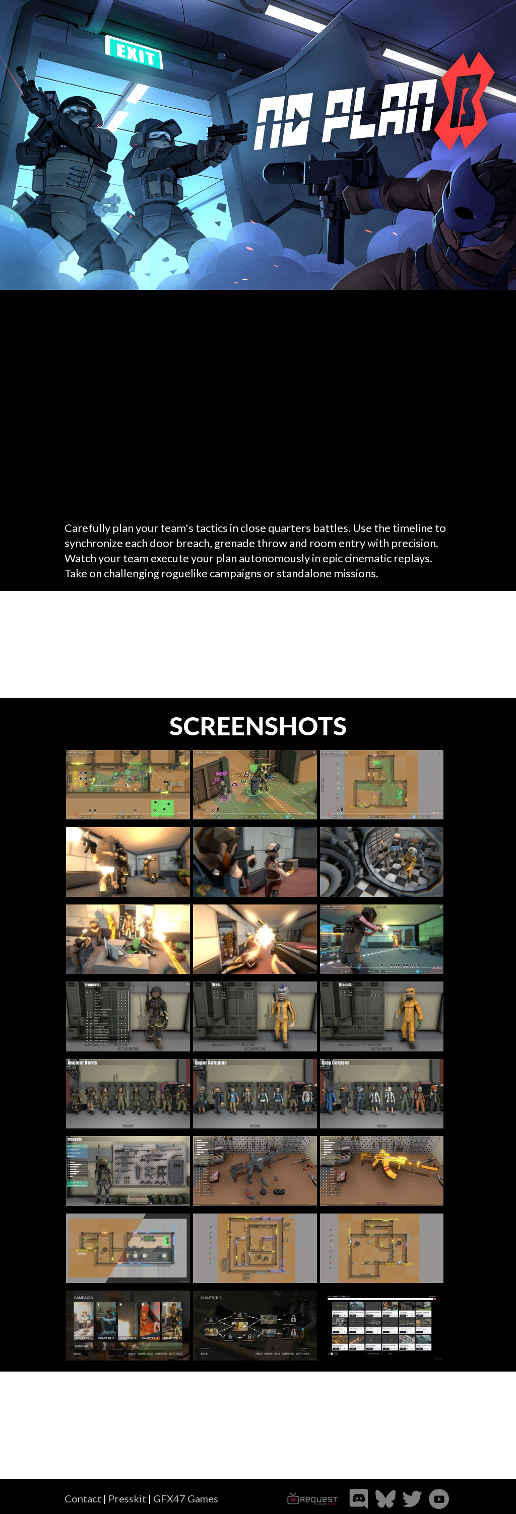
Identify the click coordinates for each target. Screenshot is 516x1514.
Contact (82, 1498)
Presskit (127, 1498)
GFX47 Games (185, 1498)
